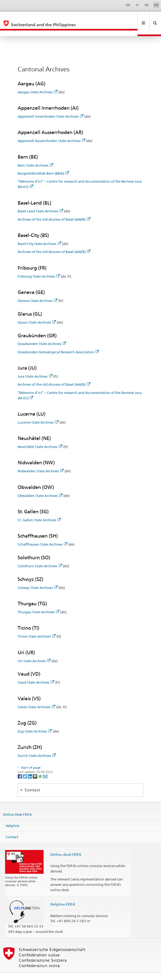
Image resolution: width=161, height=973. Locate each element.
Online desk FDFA (65, 843)
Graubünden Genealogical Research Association (58, 340)
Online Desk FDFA (17, 803)
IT (137, 5)
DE (128, 5)
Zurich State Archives (37, 744)
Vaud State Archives (36, 671)
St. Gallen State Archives (39, 508)
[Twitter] (25, 765)
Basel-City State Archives (39, 232)
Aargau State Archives (37, 80)
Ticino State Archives (37, 625)
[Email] (45, 765)
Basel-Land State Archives (40, 199)
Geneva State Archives (37, 289)
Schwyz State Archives (38, 576)
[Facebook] (20, 765)
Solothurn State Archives (40, 554)
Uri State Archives (34, 649)
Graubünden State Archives (42, 332)
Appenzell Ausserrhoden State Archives (51, 129)
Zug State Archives (35, 720)
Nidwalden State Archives (41, 459)
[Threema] (35, 765)
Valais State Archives (36, 695)
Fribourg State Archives (39, 265)
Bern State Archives (35, 154)
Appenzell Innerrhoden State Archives (50, 105)
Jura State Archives (35, 365)
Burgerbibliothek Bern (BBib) (43, 162)
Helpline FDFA (62, 892)
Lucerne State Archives (38, 411)
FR (146, 5)
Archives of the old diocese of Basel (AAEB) (54, 208)
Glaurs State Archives (37, 311)
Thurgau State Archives (38, 600)
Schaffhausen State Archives (42, 533)
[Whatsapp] (40, 765)
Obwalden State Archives (40, 484)
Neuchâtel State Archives (40, 435)
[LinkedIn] (30, 765)
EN (156, 5)
